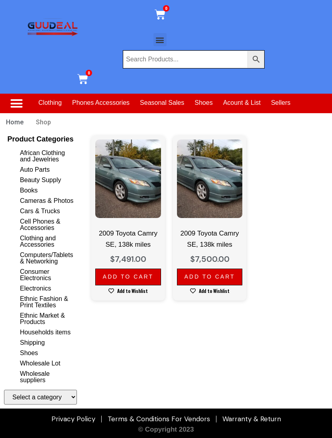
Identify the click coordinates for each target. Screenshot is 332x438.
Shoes (203, 102)
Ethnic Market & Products (42, 318)
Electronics (35, 288)
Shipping (32, 342)
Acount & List (242, 102)
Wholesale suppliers (35, 376)
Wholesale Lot (40, 363)
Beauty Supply (40, 180)
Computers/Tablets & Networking (46, 258)
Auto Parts (35, 169)
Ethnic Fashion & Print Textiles (44, 301)
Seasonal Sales (162, 102)
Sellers (281, 102)
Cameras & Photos (46, 200)
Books (28, 190)
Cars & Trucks (40, 211)
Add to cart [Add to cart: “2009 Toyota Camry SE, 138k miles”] (128, 276)
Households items (45, 332)
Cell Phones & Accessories (40, 224)
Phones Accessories (101, 102)
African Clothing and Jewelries (42, 156)
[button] (160, 39)
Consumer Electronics (35, 274)
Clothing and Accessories (38, 241)
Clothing (50, 102)
